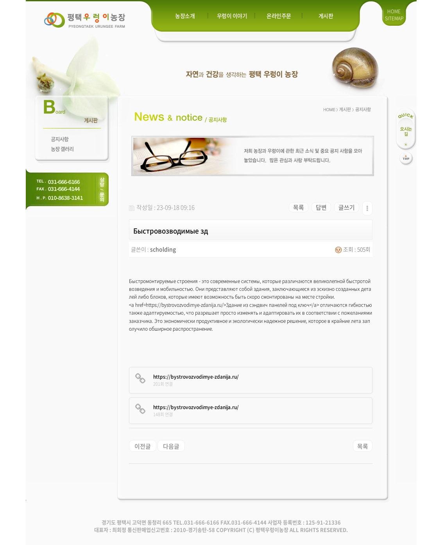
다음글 (171, 446)
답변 (321, 207)
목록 (298, 207)
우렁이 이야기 (232, 16)
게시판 (326, 16)
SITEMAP (394, 18)
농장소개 (185, 16)
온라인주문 (279, 16)
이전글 (142, 446)
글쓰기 (346, 207)
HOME (394, 11)
